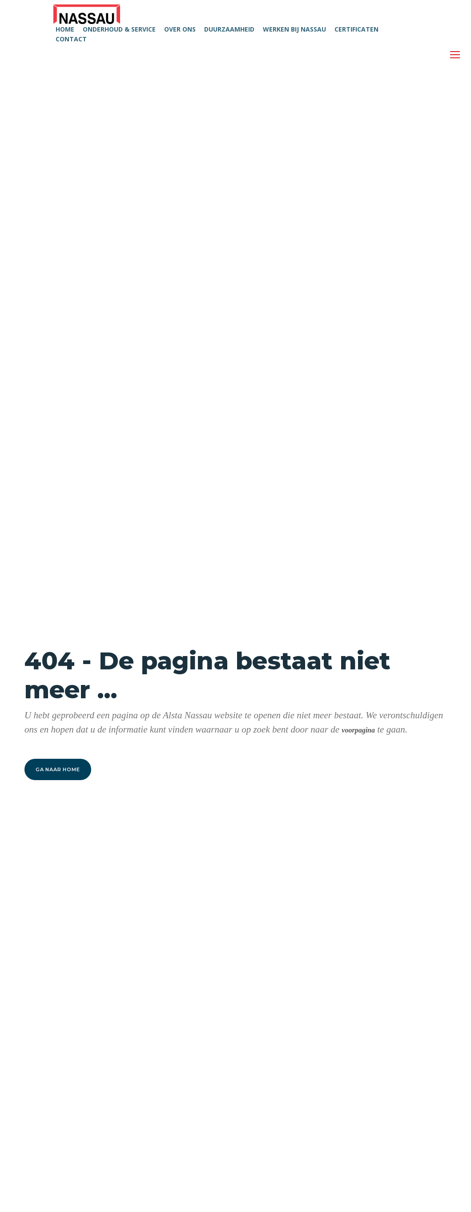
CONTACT (71, 39)
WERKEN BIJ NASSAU (294, 29)
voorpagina (358, 730)
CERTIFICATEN (356, 29)
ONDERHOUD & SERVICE (119, 29)
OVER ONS (180, 29)
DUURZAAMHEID (229, 29)
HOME (65, 29)
